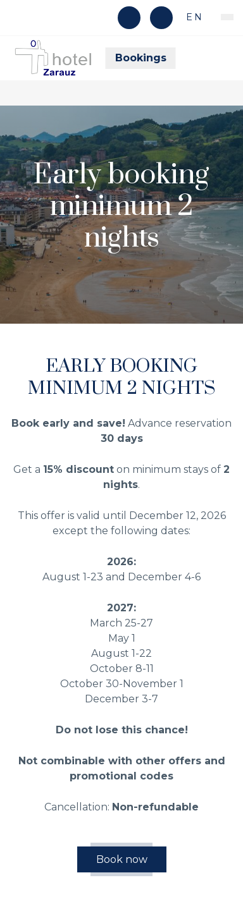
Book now (121, 859)
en (192, 17)
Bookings (140, 58)
